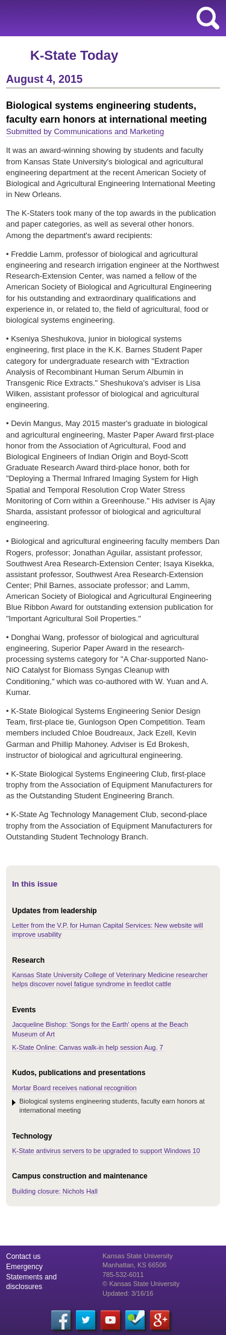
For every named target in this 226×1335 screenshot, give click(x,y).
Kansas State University (110, 18)
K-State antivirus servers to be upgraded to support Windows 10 (106, 1150)
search (208, 18)
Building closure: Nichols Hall (55, 1191)
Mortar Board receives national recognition (74, 1087)
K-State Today (74, 55)
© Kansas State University (141, 1283)
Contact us (23, 1256)
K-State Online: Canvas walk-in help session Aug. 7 (87, 1047)
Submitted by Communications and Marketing (85, 131)
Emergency (24, 1266)
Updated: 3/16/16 (127, 1293)
